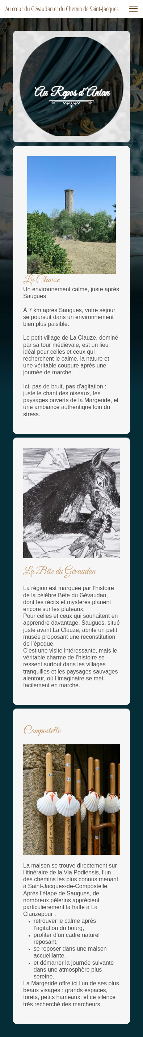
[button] (133, 8)
